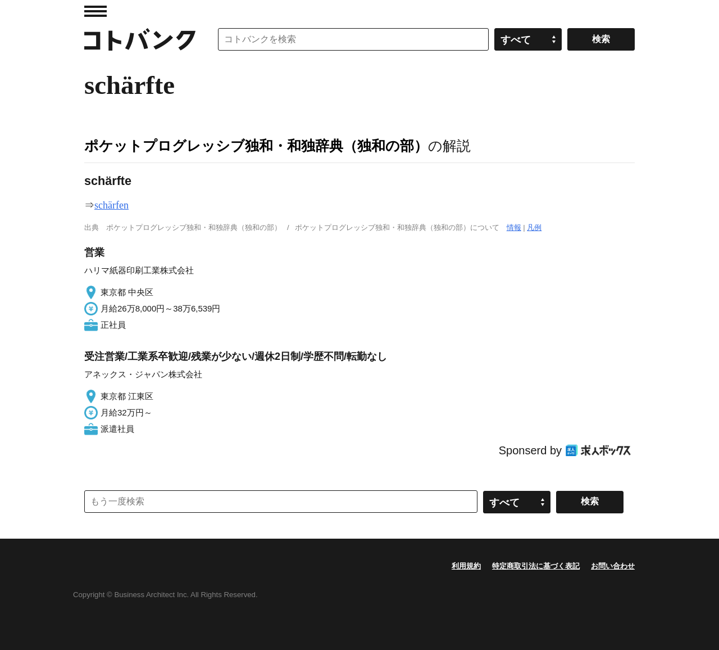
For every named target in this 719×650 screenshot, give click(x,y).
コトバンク (139, 39)
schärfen (111, 205)
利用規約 (466, 566)
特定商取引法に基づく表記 (536, 566)
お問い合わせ (613, 566)
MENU (95, 11)
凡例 (534, 227)
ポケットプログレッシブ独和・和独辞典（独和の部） (256, 146)
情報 (514, 227)
